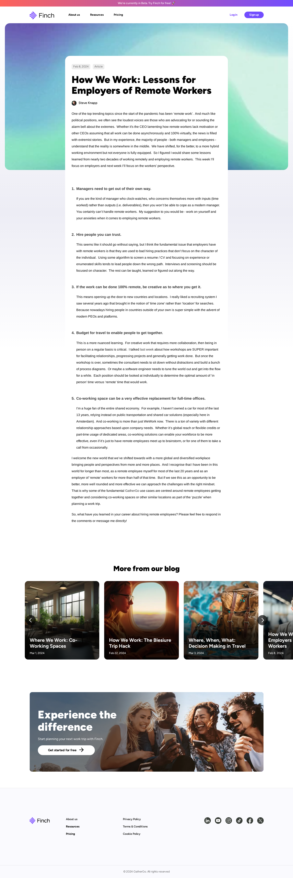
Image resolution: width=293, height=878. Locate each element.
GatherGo (132, 490)
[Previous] (31, 620)
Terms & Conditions (135, 826)
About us (72, 819)
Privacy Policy (132, 819)
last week (147, 349)
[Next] (262, 620)
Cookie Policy (131, 834)
